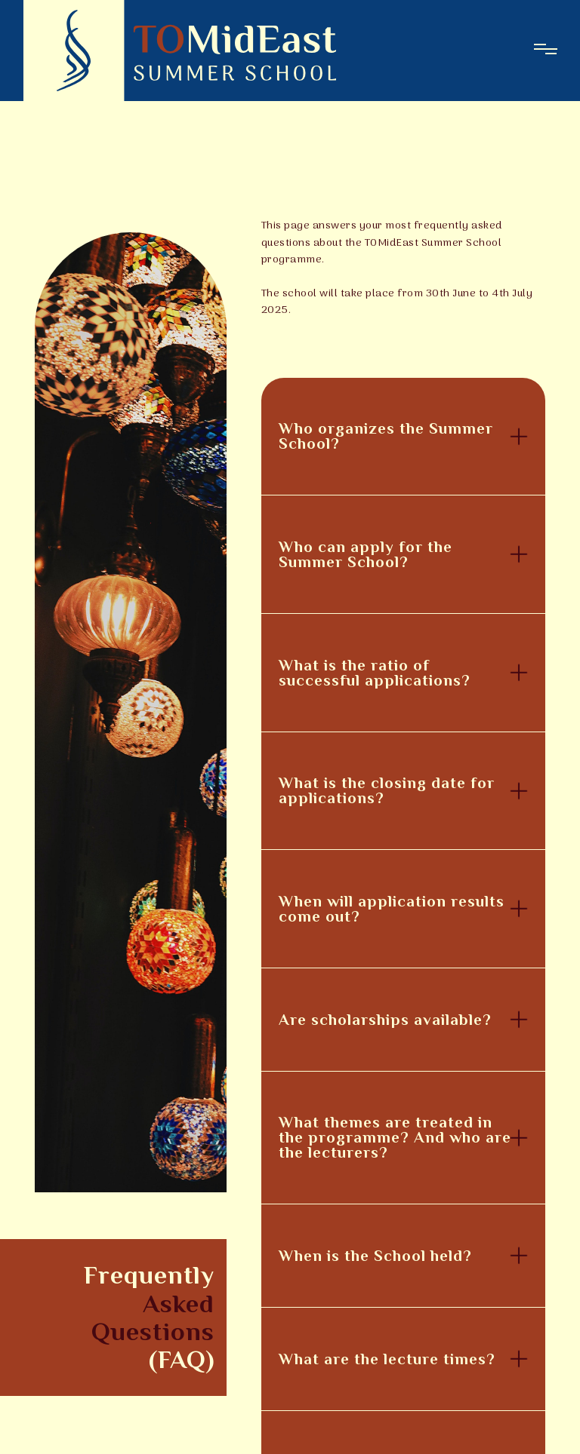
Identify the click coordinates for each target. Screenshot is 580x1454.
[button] (403, 436)
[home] (180, 50)
